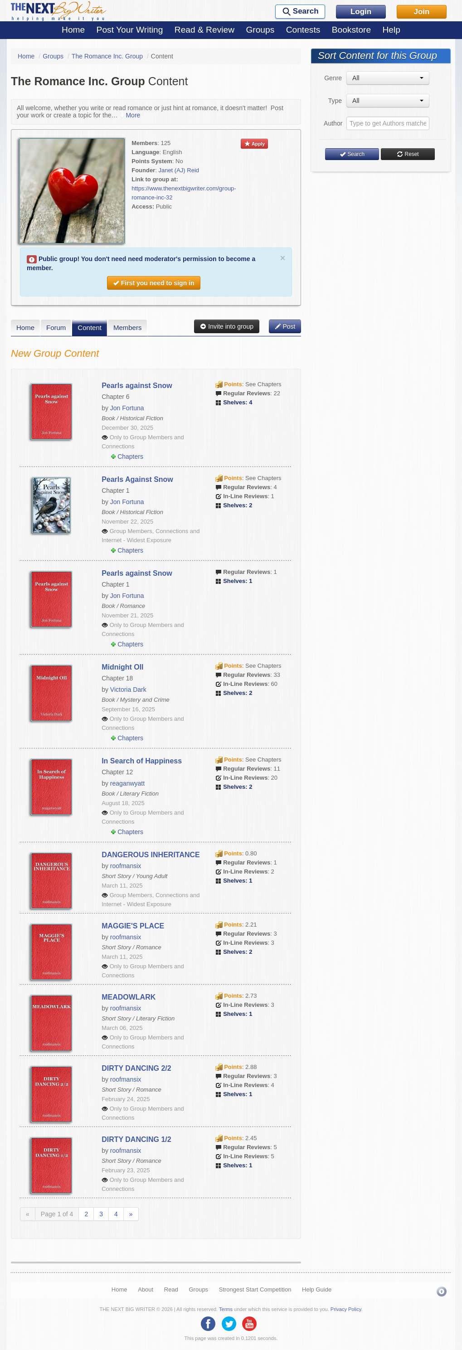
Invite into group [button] (226, 326)
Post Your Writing (130, 29)
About (145, 1289)
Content (90, 327)
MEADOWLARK (129, 997)
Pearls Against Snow (137, 479)
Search (352, 154)
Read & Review (204, 29)
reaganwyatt (127, 783)
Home (73, 29)
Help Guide (316, 1289)
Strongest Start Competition (255, 1289)
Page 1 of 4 (57, 1214)
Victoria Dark (128, 689)
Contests (303, 29)
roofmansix (125, 865)
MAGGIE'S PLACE (133, 926)
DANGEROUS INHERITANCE (151, 855)
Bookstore (351, 29)
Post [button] (285, 326)
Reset (407, 154)
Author (333, 123)
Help (391, 29)
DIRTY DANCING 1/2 (136, 1139)
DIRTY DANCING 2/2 (136, 1068)
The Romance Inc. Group (107, 56)
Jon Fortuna (127, 408)
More (129, 115)
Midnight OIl (122, 667)
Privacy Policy (346, 1309)
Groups (260, 29)
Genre (333, 78)
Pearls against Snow (137, 385)
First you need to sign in (154, 283)
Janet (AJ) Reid (178, 170)
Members (127, 327)
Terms (226, 1309)
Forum (56, 327)
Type (335, 100)
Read (171, 1289)
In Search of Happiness (142, 761)
